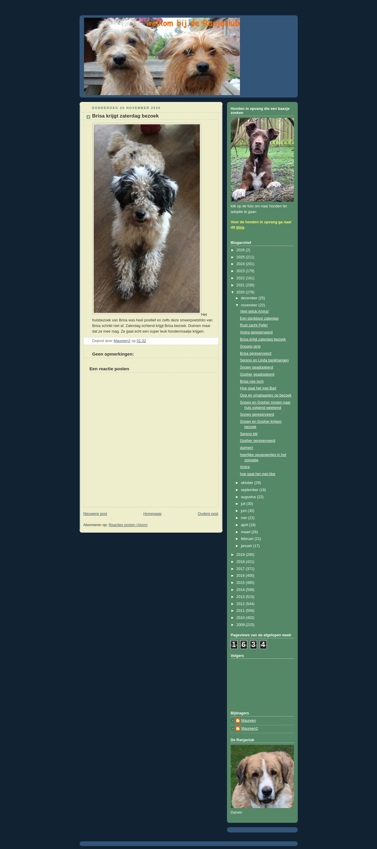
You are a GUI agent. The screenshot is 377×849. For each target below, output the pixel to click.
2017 (241, 569)
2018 (241, 562)
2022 (241, 278)
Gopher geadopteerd (257, 374)
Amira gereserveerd (256, 332)
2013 (241, 597)
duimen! (246, 448)
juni (244, 511)
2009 (241, 625)
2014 (241, 590)
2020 (241, 292)
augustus (249, 497)
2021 (241, 285)
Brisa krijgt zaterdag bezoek (263, 339)
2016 (241, 576)
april (245, 525)
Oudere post (208, 514)
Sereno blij (249, 434)
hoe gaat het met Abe (257, 474)
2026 (241, 250)
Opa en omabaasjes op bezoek (266, 395)
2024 (241, 264)
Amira (245, 467)
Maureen (248, 720)
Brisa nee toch (252, 381)
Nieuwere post (95, 514)
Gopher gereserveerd (257, 441)
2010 (241, 618)
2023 (241, 271)
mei (244, 518)
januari (247, 546)
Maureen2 (249, 728)
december (250, 298)
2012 (241, 604)
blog (240, 227)
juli (243, 504)
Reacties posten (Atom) (128, 525)
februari (247, 539)
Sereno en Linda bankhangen (264, 360)
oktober (247, 483)
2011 (241, 611)
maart (246, 532)
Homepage (152, 514)
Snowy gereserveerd (257, 414)
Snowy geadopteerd (256, 367)
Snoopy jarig (250, 346)
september (250, 490)
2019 (241, 555)
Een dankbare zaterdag (259, 318)
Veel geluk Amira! (254, 311)
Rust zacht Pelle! (254, 325)
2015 (241, 583)
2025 (241, 257)
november (250, 305)
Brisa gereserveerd (255, 353)
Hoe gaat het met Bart (258, 388)
